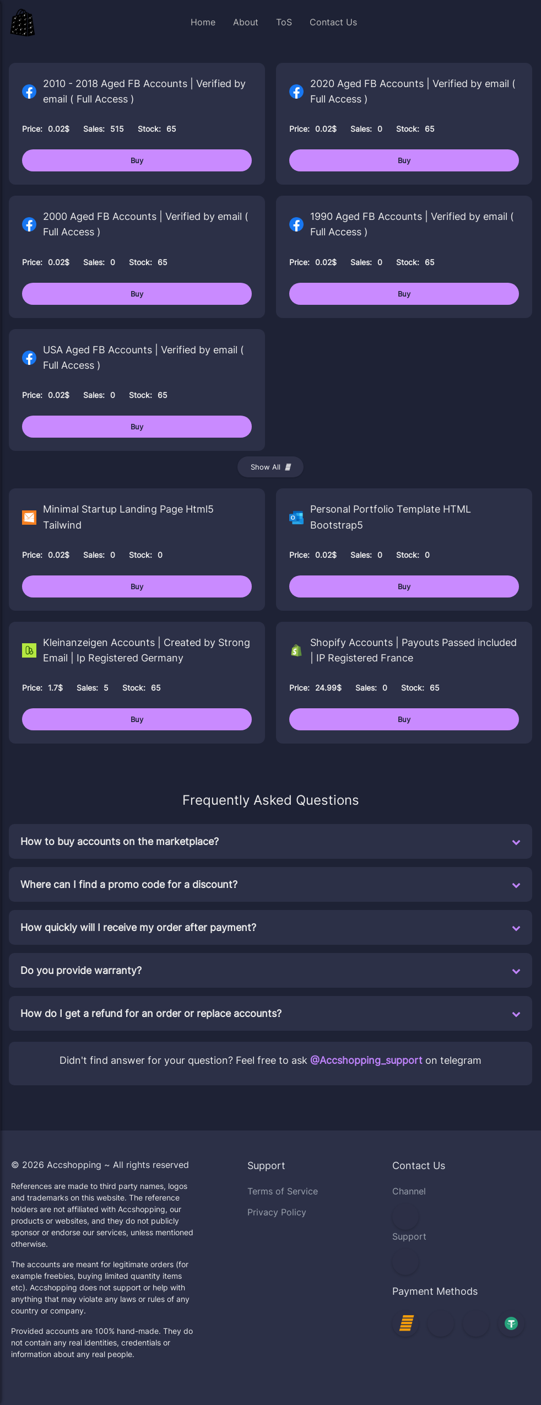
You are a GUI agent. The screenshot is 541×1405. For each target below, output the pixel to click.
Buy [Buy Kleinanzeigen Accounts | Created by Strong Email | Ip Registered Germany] (137, 719)
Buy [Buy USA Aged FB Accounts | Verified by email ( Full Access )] (137, 426)
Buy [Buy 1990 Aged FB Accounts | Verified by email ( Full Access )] (404, 293)
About (245, 22)
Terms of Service (282, 1191)
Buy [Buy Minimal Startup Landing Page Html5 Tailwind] (137, 586)
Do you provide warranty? (270, 970)
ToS (284, 22)
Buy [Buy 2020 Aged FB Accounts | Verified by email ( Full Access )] (404, 160)
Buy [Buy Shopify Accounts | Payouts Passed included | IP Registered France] (404, 719)
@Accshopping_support (366, 1060)
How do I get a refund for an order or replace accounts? (270, 1013)
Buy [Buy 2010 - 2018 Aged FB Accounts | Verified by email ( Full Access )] (137, 160)
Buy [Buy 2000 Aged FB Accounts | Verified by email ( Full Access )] (137, 293)
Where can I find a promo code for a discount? (270, 884)
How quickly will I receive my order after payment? (270, 927)
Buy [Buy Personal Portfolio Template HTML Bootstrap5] (404, 586)
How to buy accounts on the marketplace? (270, 841)
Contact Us (333, 22)
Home (203, 22)
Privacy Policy (276, 1212)
